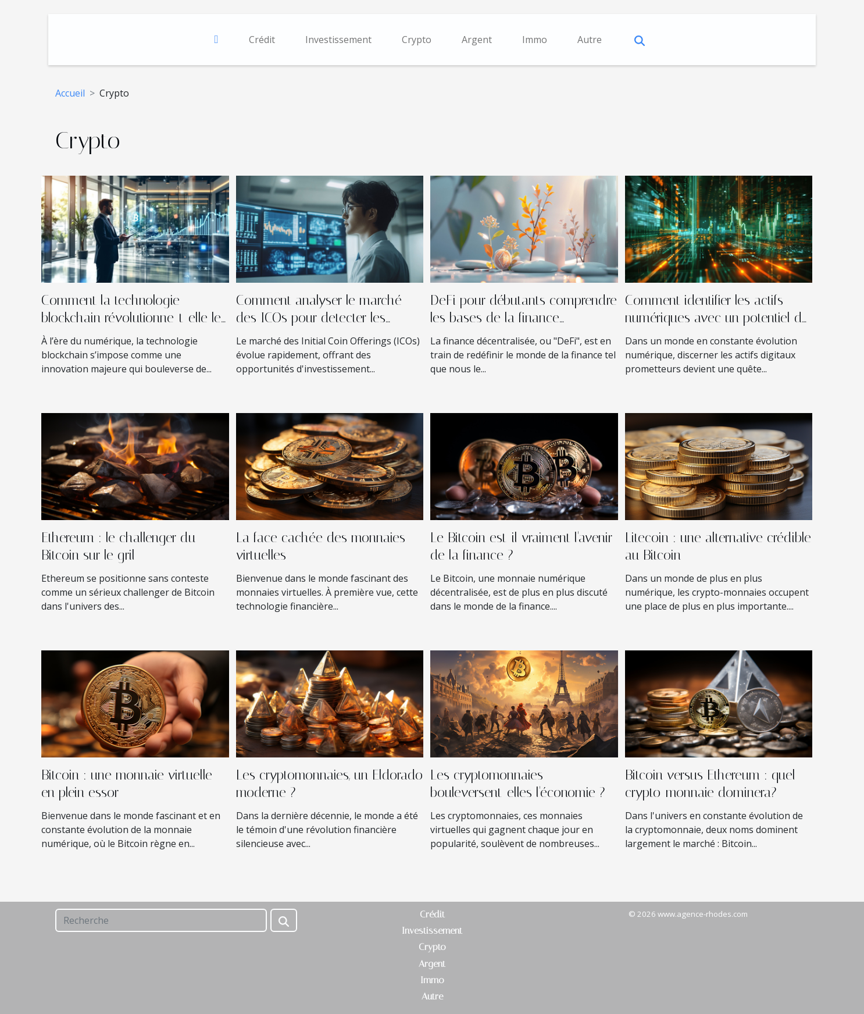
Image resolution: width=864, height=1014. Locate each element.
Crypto (416, 39)
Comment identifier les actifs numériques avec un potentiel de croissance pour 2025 (717, 318)
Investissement (338, 39)
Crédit (262, 39)
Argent (477, 39)
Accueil (70, 93)
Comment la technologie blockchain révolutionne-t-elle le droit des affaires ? (131, 318)
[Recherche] (161, 920)
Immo (534, 39)
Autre (589, 39)
